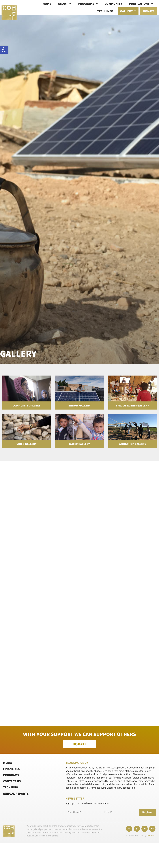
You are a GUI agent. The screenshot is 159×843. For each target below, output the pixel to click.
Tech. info (105, 11)
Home (47, 4)
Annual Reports (16, 793)
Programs (88, 4)
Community (113, 4)
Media (7, 763)
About (64, 4)
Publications (141, 4)
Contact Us (12, 781)
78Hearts (151, 835)
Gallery (128, 11)
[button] (4, 50)
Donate (148, 11)
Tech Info (10, 787)
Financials (11, 769)
